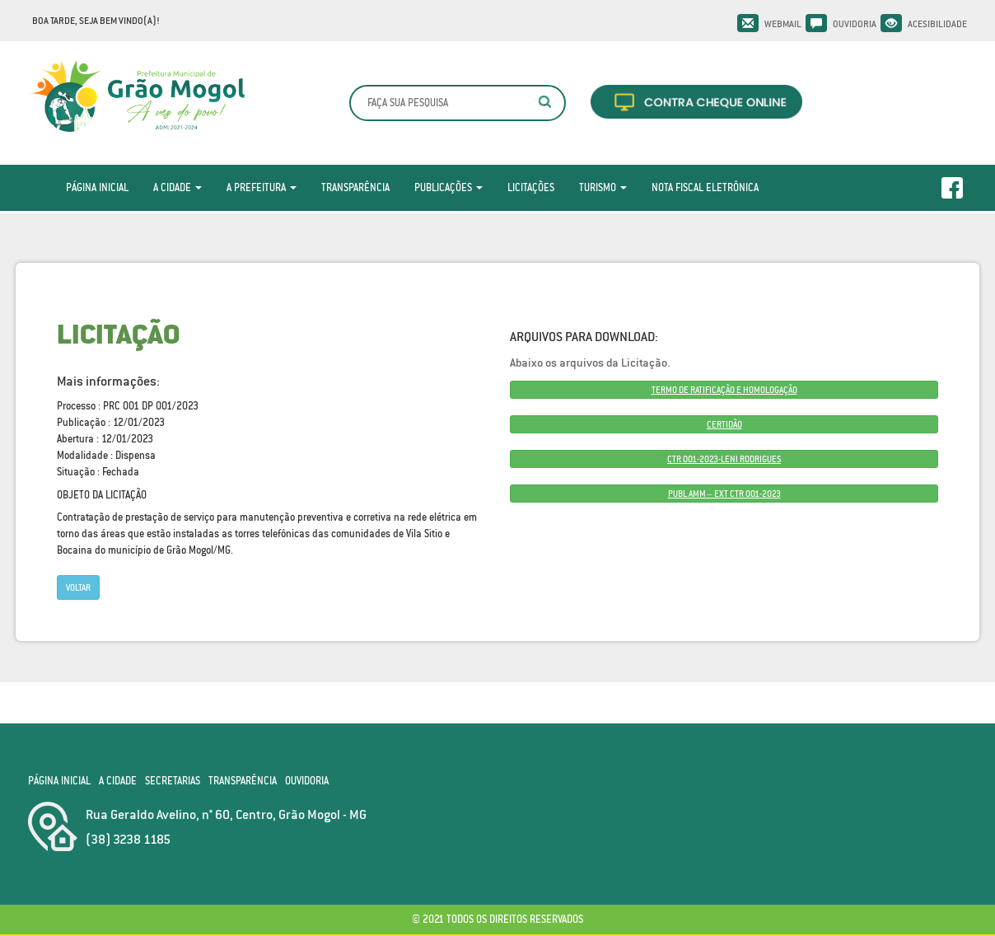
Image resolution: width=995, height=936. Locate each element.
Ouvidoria (854, 24)
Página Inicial (97, 187)
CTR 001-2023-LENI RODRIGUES (724, 459)
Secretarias (172, 781)
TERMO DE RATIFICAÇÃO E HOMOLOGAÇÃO (724, 389)
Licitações (530, 187)
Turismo (603, 187)
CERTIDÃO (724, 424)
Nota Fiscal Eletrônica (705, 187)
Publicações (448, 187)
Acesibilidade (937, 24)
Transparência (355, 187)
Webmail (782, 24)
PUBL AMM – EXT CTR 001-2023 (724, 493)
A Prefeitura (262, 187)
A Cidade (177, 187)
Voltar (78, 587)
